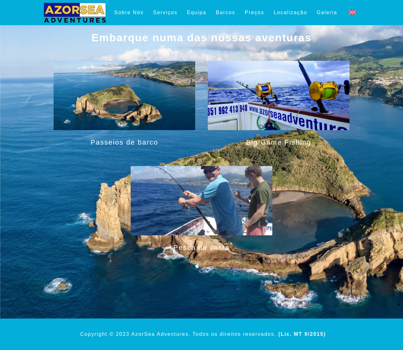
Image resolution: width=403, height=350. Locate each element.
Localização (290, 12)
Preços (254, 12)
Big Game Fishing (278, 142)
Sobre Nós (129, 12)
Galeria (327, 12)
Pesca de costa (201, 247)
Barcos (226, 12)
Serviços (165, 12)
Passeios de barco (124, 142)
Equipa (197, 12)
